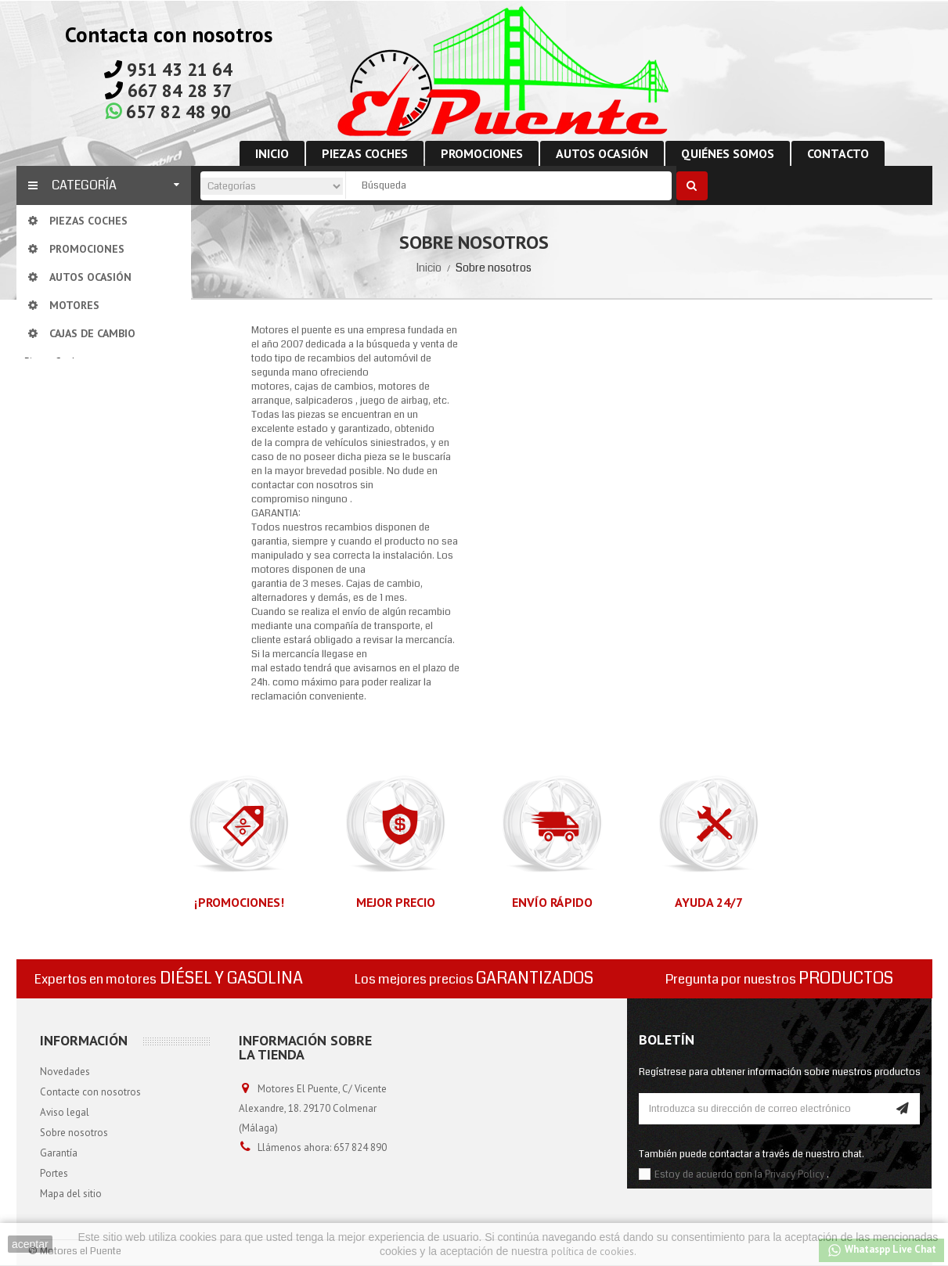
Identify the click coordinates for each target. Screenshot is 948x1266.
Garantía (58, 1153)
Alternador (63, 432)
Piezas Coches (56, 362)
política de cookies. (593, 1251)
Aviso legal (64, 1112)
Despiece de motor (82, 526)
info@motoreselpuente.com (302, 1186)
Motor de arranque (80, 502)
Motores (58, 385)
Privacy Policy (794, 1174)
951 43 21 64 (179, 69)
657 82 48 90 (178, 111)
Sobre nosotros (74, 1132)
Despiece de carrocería (90, 549)
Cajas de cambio (76, 408)
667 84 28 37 (180, 90)
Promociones (53, 573)
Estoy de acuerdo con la (709, 1174)
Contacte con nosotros (90, 1092)
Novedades (65, 1071)
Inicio (429, 268)
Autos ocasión (56, 596)
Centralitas (64, 455)
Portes (54, 1173)
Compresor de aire (80, 479)
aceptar (30, 1244)
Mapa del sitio (71, 1193)
